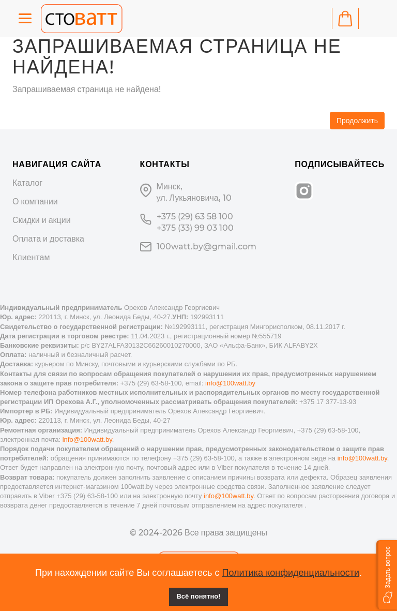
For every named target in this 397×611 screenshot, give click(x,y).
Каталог (27, 183)
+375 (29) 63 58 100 (195, 216)
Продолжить (357, 120)
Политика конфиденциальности (290, 573)
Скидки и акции (41, 220)
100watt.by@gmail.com (206, 246)
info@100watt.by (230, 383)
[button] (386, 574)
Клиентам (31, 257)
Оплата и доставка (48, 239)
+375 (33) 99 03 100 (195, 228)
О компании (35, 201)
